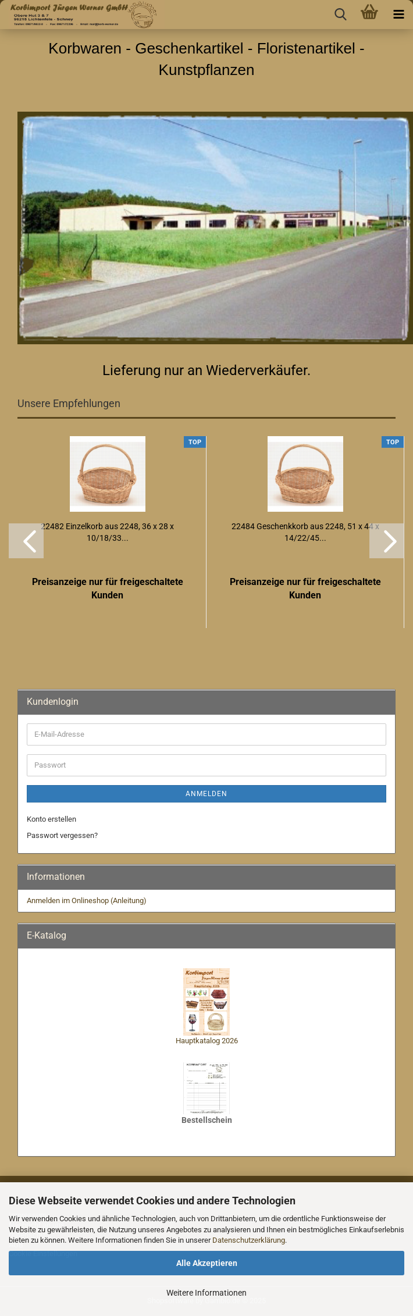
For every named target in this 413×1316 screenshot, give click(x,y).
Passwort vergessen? (62, 835)
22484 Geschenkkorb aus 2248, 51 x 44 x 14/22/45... (305, 532)
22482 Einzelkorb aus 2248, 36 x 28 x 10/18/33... (107, 532)
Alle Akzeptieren (206, 1263)
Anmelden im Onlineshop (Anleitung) (87, 900)
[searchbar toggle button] (340, 14)
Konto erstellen (51, 819)
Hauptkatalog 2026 (207, 1040)
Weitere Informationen (206, 1292)
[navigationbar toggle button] (398, 14)
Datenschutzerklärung (248, 1240)
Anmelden (206, 794)
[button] (26, 540)
